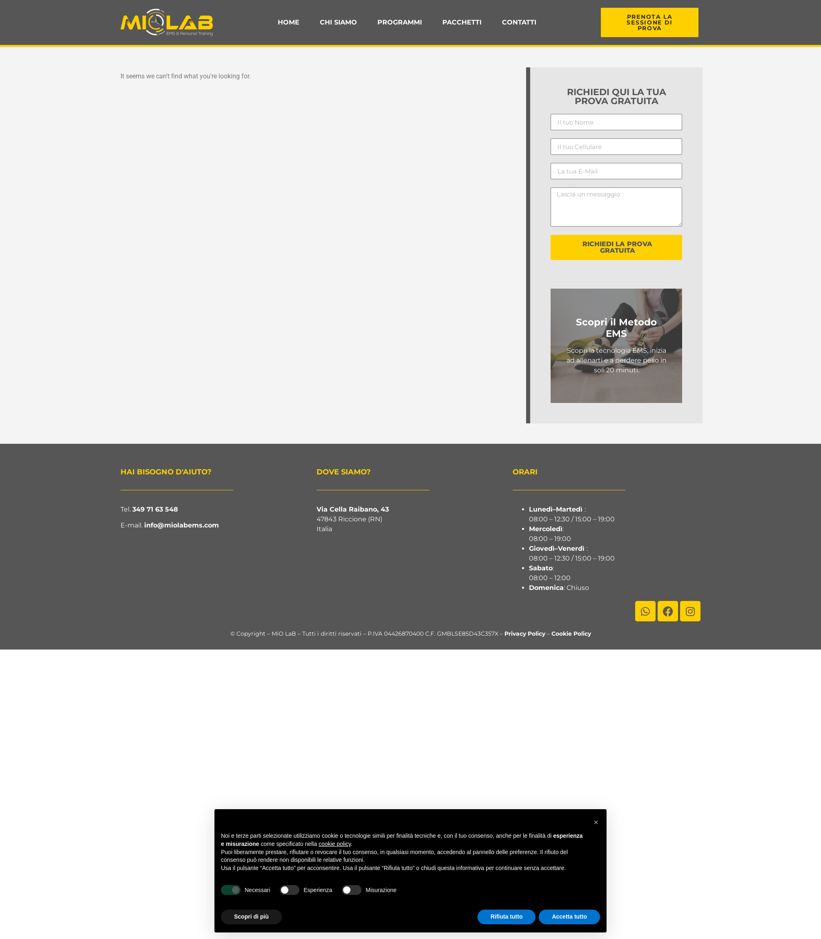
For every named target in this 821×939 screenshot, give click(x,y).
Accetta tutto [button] (569, 916)
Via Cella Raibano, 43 (353, 509)
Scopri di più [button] (251, 916)
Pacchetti (462, 22)
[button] (595, 822)
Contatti (519, 22)
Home (288, 22)
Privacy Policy (524, 633)
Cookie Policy (571, 633)
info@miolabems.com (181, 525)
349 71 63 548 (155, 509)
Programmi (399, 22)
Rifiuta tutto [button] (507, 916)
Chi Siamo (338, 22)
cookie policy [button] (335, 844)
